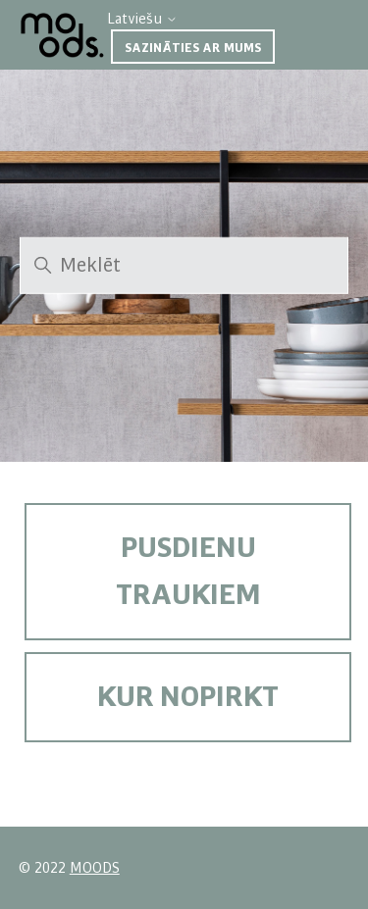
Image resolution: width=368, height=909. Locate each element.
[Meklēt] (184, 265)
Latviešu (142, 18)
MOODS (95, 868)
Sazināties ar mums (193, 48)
